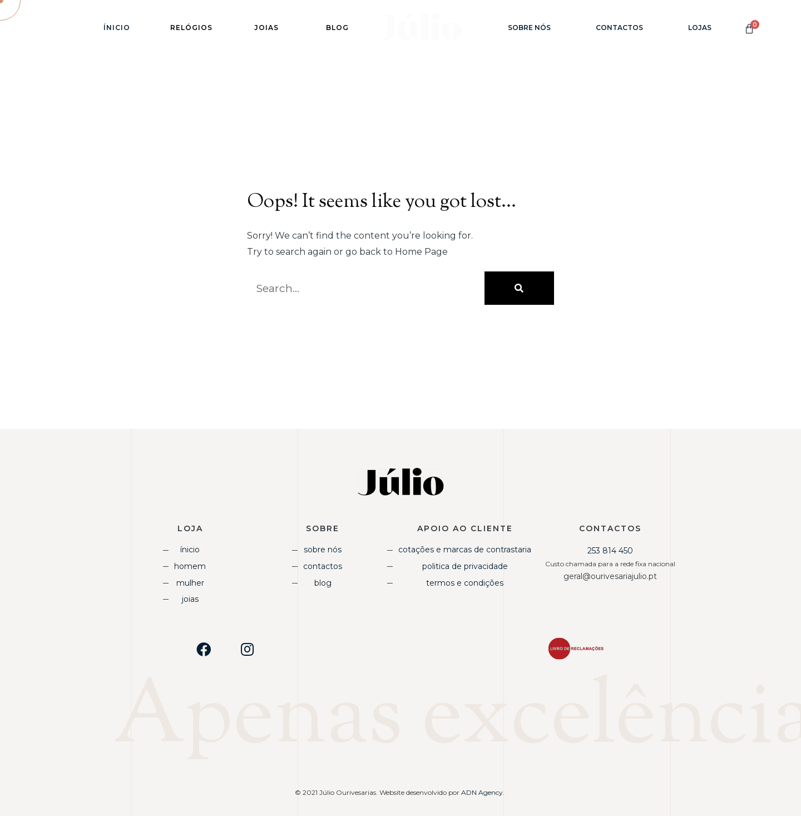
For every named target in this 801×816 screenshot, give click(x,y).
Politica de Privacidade (465, 566)
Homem (190, 566)
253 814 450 (610, 551)
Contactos (619, 27)
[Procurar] (519, 288)
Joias (190, 599)
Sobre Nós (529, 27)
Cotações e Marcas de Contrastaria (464, 550)
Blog (323, 583)
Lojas (699, 27)
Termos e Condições (464, 583)
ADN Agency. (483, 792)
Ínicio (116, 27)
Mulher (190, 583)
